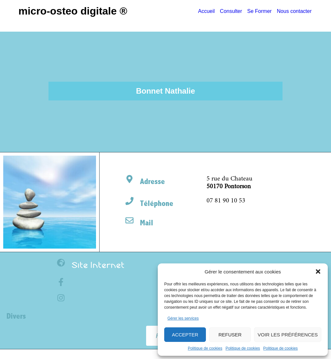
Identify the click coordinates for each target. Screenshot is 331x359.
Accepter (185, 334)
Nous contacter (294, 11)
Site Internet (97, 265)
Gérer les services (183, 318)
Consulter (231, 11)
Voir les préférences (288, 334)
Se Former (259, 11)
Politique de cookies (205, 348)
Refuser (230, 334)
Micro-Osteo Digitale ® (72, 11)
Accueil (206, 11)
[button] (318, 271)
